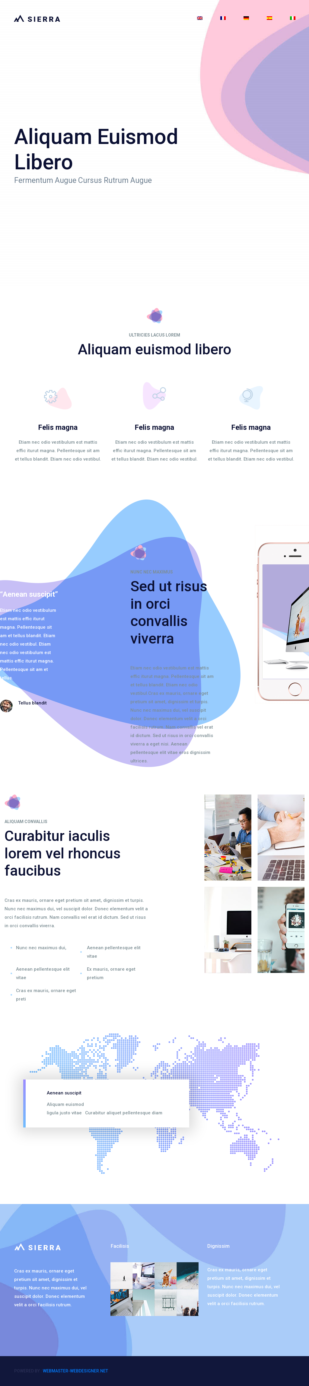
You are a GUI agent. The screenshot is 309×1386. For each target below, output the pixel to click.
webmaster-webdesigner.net (75, 1370)
